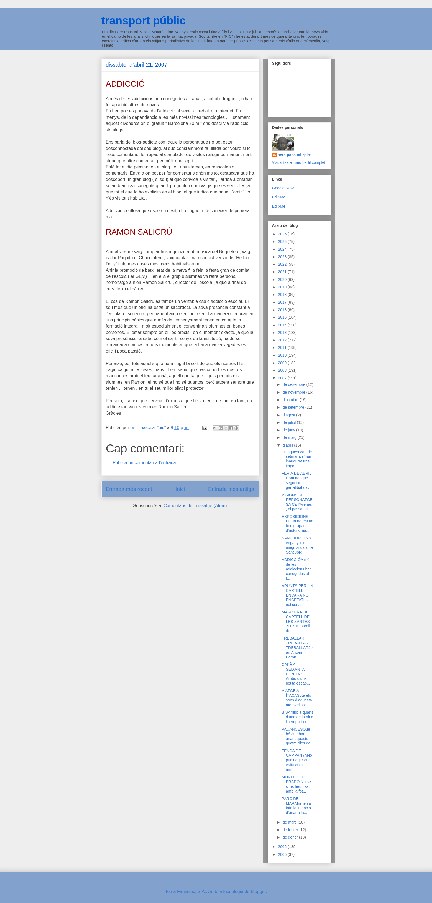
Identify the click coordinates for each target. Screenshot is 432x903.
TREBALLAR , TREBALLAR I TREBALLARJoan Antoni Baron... (297, 647)
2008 (283, 370)
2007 (283, 378)
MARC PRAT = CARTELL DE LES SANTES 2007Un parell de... (296, 621)
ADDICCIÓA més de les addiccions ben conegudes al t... (296, 568)
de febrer (291, 829)
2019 (283, 287)
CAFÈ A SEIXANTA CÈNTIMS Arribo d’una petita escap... (296, 673)
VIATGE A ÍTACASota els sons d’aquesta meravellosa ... (297, 697)
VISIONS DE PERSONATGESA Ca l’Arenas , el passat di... (297, 502)
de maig (290, 437)
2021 (283, 272)
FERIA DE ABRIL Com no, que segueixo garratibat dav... (297, 480)
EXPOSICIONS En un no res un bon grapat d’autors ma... (297, 523)
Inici (180, 489)
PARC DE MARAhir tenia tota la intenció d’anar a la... (296, 805)
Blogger (258, 891)
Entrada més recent (129, 489)
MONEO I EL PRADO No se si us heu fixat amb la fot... (296, 784)
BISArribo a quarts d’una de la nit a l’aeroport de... (297, 717)
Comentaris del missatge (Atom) (195, 505)
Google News (283, 188)
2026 (283, 234)
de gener (291, 837)
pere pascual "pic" (295, 155)
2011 (283, 347)
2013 (283, 332)
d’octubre (291, 400)
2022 (283, 264)
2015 (283, 317)
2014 (283, 325)
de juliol (290, 422)
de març (290, 822)
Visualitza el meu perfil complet (299, 162)
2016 (283, 310)
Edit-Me (278, 197)
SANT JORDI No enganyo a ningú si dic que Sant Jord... (297, 545)
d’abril (288, 445)
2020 (283, 279)
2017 (283, 302)
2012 (283, 340)
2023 (283, 257)
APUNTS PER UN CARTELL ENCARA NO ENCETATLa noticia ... (297, 595)
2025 (283, 241)
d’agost (289, 415)
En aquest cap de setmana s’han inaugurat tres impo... (297, 459)
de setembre (294, 407)
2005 (283, 854)
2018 (283, 294)
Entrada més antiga (231, 489)
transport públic (143, 20)
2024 (283, 249)
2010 (283, 355)
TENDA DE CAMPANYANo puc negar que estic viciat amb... (297, 760)
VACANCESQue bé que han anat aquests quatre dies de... (297, 736)
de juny (289, 430)
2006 (283, 846)
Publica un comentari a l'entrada (144, 462)
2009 (283, 363)
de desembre (294, 384)
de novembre (294, 392)
